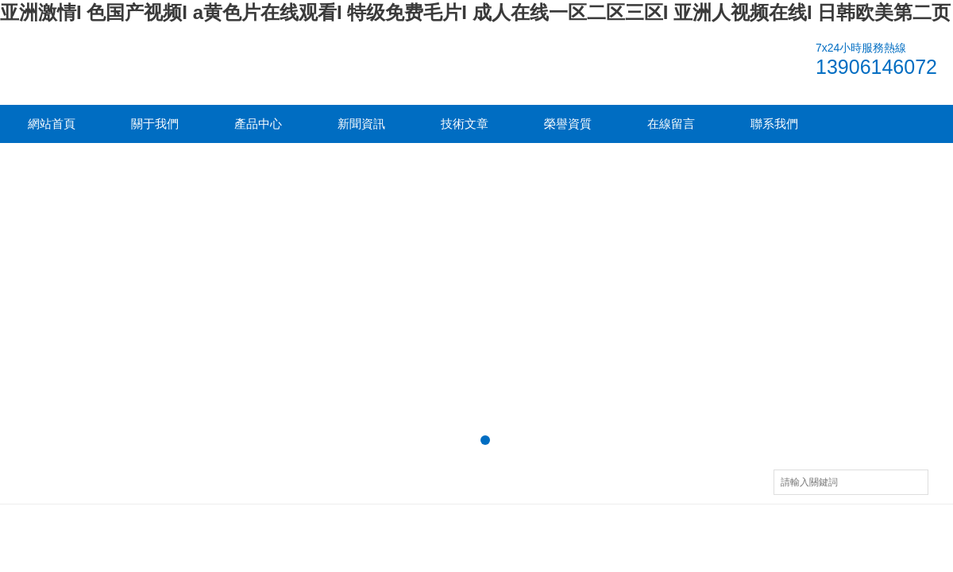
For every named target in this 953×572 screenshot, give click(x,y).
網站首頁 (51, 123)
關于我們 (155, 123)
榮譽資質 (568, 123)
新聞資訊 (361, 123)
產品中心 (258, 123)
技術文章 (464, 123)
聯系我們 (774, 123)
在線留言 (671, 123)
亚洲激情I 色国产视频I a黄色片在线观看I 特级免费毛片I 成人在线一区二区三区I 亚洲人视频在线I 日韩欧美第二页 (475, 12)
